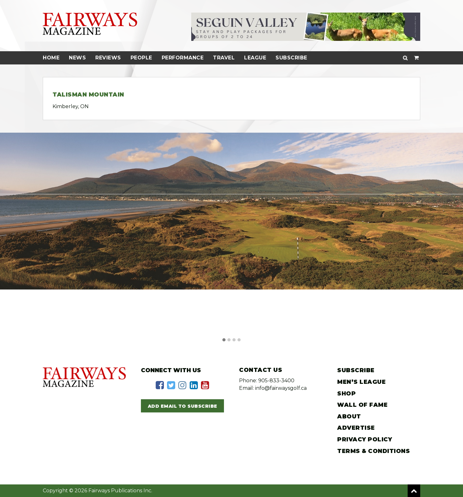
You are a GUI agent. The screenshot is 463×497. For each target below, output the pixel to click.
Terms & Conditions (373, 451)
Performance (183, 58)
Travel (224, 58)
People (141, 58)
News (77, 58)
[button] (223, 340)
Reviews (108, 58)
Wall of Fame (362, 404)
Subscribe (291, 58)
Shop (346, 393)
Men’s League (361, 381)
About (349, 416)
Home (51, 58)
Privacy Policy (364, 439)
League (255, 58)
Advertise (356, 427)
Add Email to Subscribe (182, 406)
